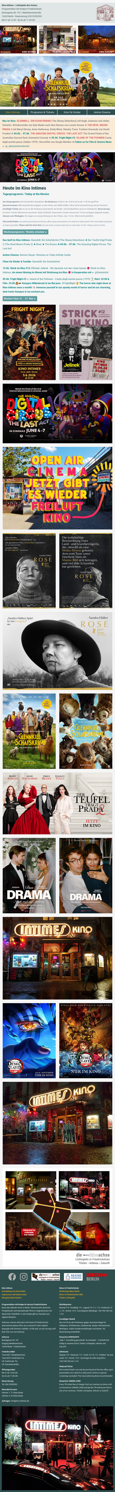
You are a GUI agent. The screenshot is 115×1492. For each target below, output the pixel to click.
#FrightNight (68, 283)
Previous (5, 81)
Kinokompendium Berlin (69, 1291)
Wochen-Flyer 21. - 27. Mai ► (20, 298)
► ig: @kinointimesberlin (15, 146)
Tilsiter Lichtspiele (67, 1298)
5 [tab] (60, 104)
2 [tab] (51, 104)
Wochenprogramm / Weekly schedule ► (25, 232)
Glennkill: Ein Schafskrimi (46, 261)
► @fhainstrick (100, 272)
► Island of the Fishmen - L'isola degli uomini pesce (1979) (58, 279)
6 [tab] (63, 104)
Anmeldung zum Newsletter (14, 1291)
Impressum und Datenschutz (14, 1294)
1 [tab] (48, 104)
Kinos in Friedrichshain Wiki (71, 1294)
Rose (39, 244)
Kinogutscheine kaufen (11, 1298)
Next (110, 81)
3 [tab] (54, 104)
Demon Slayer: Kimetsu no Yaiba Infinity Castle (45, 255)
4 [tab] (57, 104)
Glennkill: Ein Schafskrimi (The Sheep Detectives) (58, 240)
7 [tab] (66, 104)
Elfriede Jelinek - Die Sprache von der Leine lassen (58, 268)
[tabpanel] (57, 81)
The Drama (51, 244)
